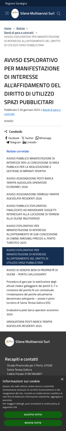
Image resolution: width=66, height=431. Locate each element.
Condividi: (13, 131)
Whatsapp (43, 138)
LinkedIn (29, 142)
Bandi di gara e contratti (19, 32)
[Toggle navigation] (7, 13)
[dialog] (33, 403)
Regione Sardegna (16, 3)
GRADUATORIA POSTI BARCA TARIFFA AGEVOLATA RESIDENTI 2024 (29, 324)
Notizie (20, 28)
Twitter (27, 138)
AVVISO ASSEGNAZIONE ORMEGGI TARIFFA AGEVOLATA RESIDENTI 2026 (33, 196)
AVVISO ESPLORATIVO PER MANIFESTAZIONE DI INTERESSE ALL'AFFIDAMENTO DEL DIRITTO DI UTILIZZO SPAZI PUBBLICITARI (27, 256)
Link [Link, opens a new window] (15, 407)
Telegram (13, 142)
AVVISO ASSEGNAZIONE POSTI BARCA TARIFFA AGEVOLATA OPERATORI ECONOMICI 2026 (30, 182)
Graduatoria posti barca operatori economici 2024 (33, 312)
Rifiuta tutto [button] (33, 422)
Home (7, 28)
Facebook (11, 138)
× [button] (62, 379)
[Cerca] (58, 13)
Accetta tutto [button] (33, 414)
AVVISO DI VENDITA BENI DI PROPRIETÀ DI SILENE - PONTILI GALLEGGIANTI (32, 272)
